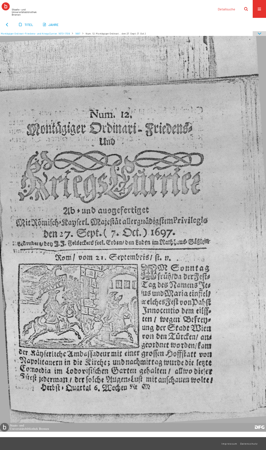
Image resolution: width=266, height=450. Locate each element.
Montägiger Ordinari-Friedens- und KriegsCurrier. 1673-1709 (35, 33)
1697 (77, 33)
